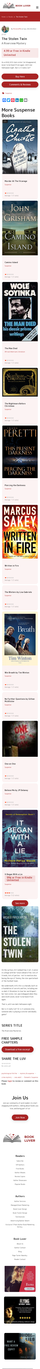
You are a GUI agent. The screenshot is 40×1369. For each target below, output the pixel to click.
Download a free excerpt (17, 1049)
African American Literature (15, 352)
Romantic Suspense (31, 1077)
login (10, 1081)
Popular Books (20, 1184)
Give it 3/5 (9, 193)
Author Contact (20, 1248)
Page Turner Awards (20, 1255)
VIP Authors (20, 1165)
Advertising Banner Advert (20, 1221)
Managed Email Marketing (20, 1205)
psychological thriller (9, 1073)
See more (20, 903)
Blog (20, 1252)
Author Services (20, 1201)
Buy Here (20, 76)
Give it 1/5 (6, 193)
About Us (20, 1244)
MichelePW (17, 29)
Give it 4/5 (11, 193)
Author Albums (20, 1173)
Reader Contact (20, 1259)
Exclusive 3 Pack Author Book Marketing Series (20, 1226)
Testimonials (20, 1217)
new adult (18, 1077)
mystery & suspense (27, 1073)
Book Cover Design (20, 1209)
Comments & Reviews (20, 84)
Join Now (20, 1117)
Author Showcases (20, 1180)
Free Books (20, 1169)
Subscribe (20, 1161)
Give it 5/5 (13, 193)
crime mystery (7, 1077)
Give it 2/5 (7, 193)
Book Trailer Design (20, 1213)
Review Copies (20, 1176)
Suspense (8, 93)
